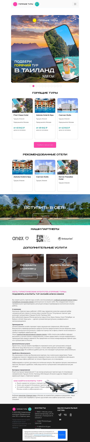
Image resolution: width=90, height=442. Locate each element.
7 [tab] (48, 86)
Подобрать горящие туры (45, 145)
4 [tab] (39, 86)
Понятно (62, 435)
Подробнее (45, 216)
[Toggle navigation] (75, 4)
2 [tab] (33, 86)
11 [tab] (60, 86)
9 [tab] (54, 86)
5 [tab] (42, 86)
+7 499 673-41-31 (42, 426)
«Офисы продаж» (67, 385)
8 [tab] (51, 86)
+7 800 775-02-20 (42, 421)
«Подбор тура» (51, 387)
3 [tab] (36, 86)
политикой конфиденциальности (43, 434)
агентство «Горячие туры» (27, 395)
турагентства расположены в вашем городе (32, 334)
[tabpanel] (45, 50)
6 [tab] (45, 86)
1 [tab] (30, 86)
